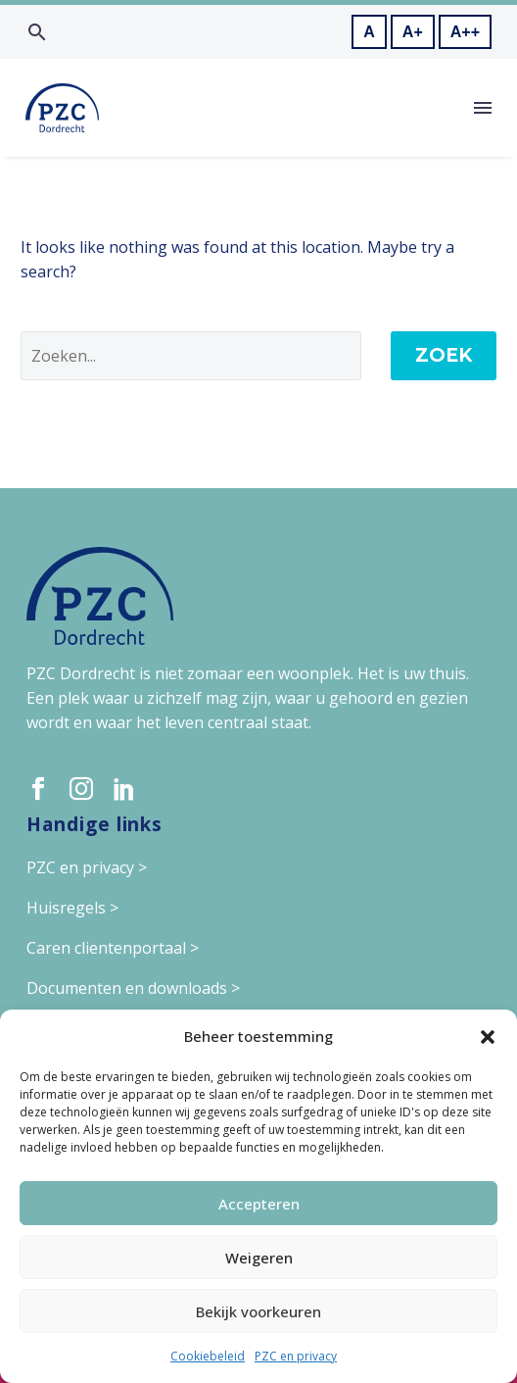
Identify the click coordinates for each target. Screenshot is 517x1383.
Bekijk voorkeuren (258, 1311)
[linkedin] (124, 789)
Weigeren (259, 1257)
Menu (483, 108)
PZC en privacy (296, 1356)
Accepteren (259, 1203)
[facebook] (38, 789)
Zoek (443, 355)
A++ (465, 32)
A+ (412, 32)
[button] (487, 1037)
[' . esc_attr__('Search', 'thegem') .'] (191, 355)
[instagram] (81, 789)
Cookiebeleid (207, 1356)
